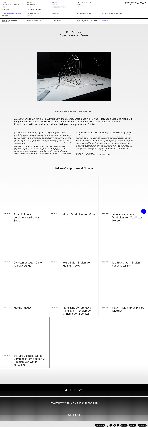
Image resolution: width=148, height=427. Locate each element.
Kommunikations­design (34, 20)
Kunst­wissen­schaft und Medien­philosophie (87, 20)
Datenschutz (132, 425)
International (31, 5)
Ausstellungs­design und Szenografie (9, 20)
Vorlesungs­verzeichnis (84, 2)
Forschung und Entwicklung (11, 5)
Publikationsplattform (34, 9)
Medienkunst (106, 20)
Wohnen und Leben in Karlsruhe (112, 13)
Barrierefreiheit (142, 425)
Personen (5, 7)
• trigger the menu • (143, 211)
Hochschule (30, 2)
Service (79, 5)
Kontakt (54, 5)
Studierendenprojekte (59, 7)
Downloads (5, 16)
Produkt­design (56, 20)
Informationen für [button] (100, 425)
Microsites (5, 9)
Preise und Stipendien (84, 13)
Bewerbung (55, 13)
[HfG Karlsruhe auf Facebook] (118, 425)
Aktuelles (5, 2)
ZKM (78, 7)
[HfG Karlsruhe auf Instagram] (114, 425)
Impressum (123, 425)
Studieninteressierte (33, 13)
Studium (54, 2)
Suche (29, 7)
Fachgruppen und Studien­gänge (12, 13)
